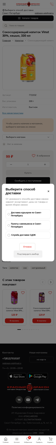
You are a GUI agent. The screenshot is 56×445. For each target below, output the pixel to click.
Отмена (27, 246)
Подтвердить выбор (28, 254)
